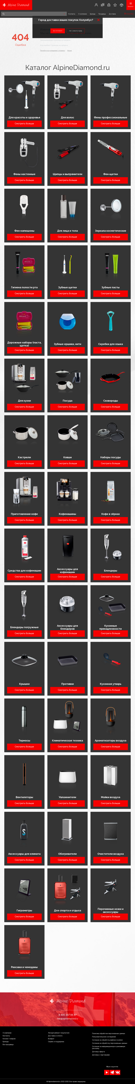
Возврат (51, 1039)
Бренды (92, 14)
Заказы (121, 5)
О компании (82, 14)
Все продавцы (8, 1044)
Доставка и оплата (55, 1036)
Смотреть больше (24, 123)
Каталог (131, 6)
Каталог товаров (9, 1039)
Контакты (71, 14)
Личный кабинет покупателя (58, 1033)
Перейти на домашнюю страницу (52, 50)
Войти (96, 5)
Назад (69, 50)
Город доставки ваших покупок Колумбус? (69, 20)
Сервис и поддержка (56, 1041)
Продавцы (102, 14)
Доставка (112, 14)
